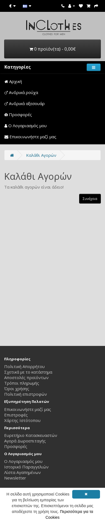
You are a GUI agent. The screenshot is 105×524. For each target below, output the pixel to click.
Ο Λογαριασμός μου (25, 125)
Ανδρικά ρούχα (21, 92)
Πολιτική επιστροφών (25, 394)
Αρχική (13, 81)
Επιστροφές (16, 415)
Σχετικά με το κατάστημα (28, 372)
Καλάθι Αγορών (41, 155)
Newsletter (15, 478)
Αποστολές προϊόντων (26, 377)
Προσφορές (18, 114)
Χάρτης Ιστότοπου (22, 420)
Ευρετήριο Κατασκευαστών (30, 435)
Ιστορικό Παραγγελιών (26, 467)
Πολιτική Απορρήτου (24, 366)
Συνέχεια (90, 198)
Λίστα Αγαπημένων (22, 472)
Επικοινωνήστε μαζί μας (30, 136)
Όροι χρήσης (16, 388)
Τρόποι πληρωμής (21, 383)
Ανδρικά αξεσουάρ (24, 103)
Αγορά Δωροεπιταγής (25, 441)
